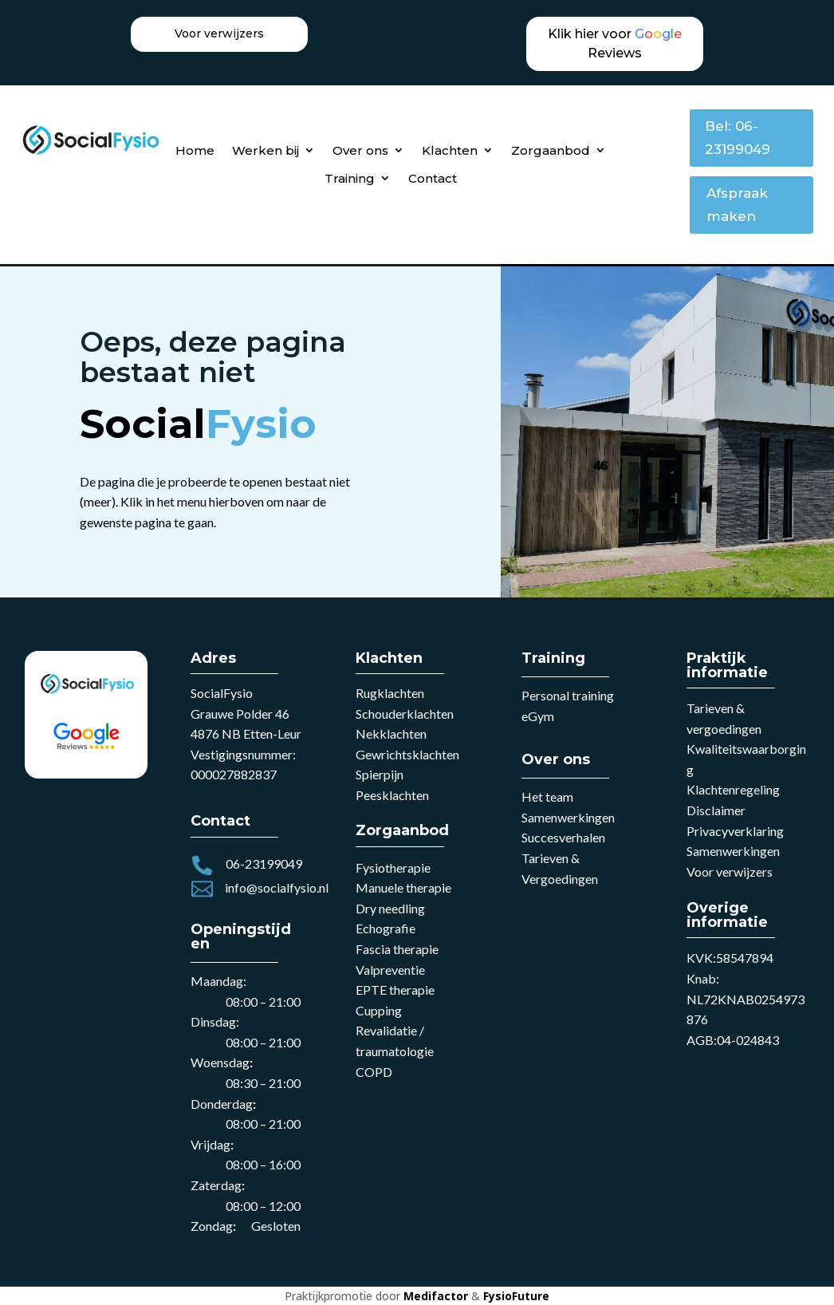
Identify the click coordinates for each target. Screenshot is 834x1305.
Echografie (385, 928)
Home (194, 150)
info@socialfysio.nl (276, 887)
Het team (547, 796)
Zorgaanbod (550, 150)
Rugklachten (390, 692)
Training (350, 178)
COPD (374, 1071)
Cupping (379, 1010)
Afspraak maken (737, 204)
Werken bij (265, 150)
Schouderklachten (405, 713)
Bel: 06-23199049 (737, 137)
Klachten (450, 150)
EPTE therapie (395, 989)
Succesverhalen (563, 837)
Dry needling (390, 908)
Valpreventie (390, 969)
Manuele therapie (403, 887)
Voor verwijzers (729, 871)
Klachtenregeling (733, 789)
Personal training (567, 695)
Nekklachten (391, 733)
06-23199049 (264, 863)
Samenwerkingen (568, 817)
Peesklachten (392, 794)
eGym (537, 715)
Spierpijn (379, 774)
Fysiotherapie (393, 867)
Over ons (360, 150)
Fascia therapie (397, 948)
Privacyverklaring (735, 830)
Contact (432, 178)
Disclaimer (715, 810)
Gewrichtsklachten (407, 754)
